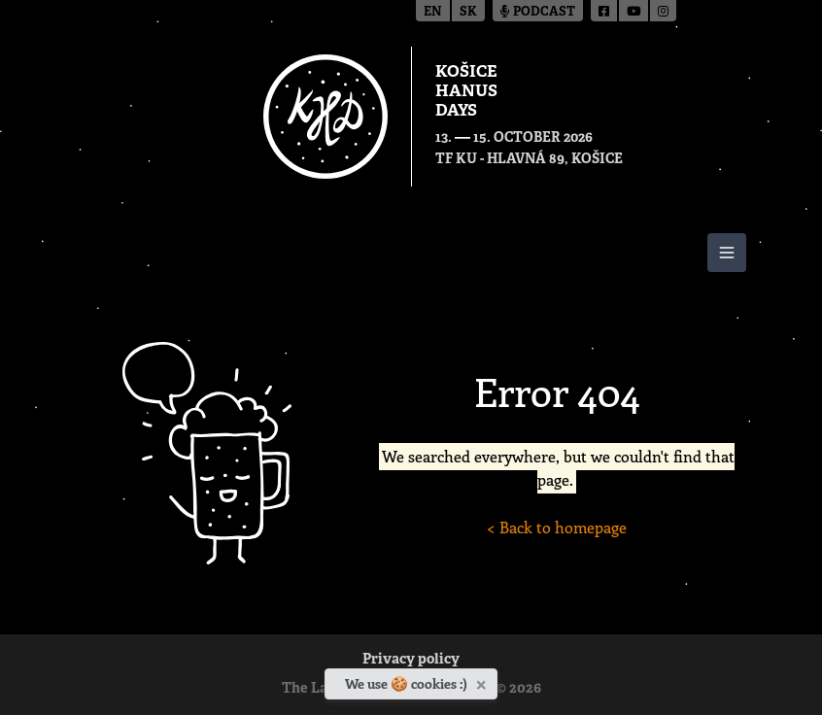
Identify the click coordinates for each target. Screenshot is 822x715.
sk (468, 12)
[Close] (483, 681)
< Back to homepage (557, 527)
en (433, 12)
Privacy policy (411, 660)
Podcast (537, 12)
